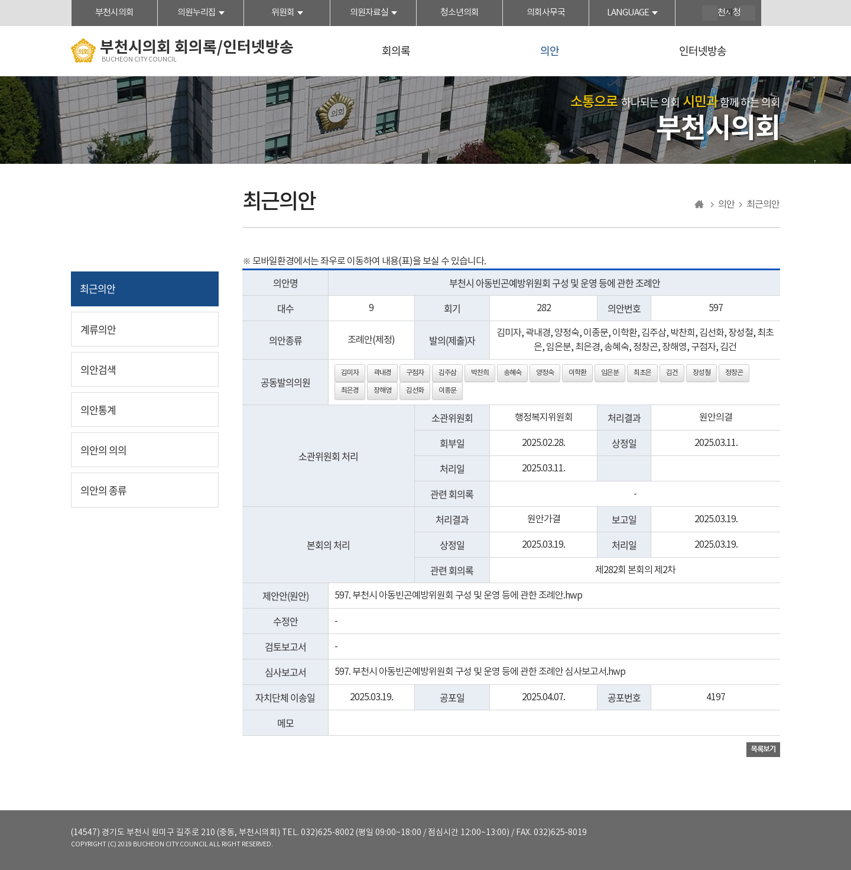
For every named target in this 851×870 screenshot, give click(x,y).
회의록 (396, 51)
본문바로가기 (0, 0)
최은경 (350, 390)
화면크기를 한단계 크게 (709, 13)
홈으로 (699, 204)
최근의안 (97, 288)
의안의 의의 (103, 449)
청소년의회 (459, 13)
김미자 (350, 373)
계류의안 (98, 329)
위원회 (282, 13)
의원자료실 (369, 13)
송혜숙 (512, 373)
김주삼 (447, 373)
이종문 (447, 390)
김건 (672, 373)
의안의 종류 (103, 490)
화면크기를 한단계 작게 (747, 13)
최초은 (642, 373)
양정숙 (545, 373)
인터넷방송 (702, 51)
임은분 (610, 373)
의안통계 (98, 409)
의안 (549, 51)
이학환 (577, 373)
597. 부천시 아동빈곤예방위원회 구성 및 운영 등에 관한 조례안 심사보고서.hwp (479, 672)
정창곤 (734, 373)
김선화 (415, 390)
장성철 (701, 373)
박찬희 (480, 373)
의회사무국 (546, 13)
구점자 (415, 373)
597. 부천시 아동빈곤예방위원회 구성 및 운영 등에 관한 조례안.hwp (458, 595)
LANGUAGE (628, 13)
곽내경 (382, 373)
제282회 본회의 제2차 (635, 570)
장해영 (382, 390)
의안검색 (98, 369)
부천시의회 (114, 13)
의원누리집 (196, 13)
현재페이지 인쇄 (772, 14)
